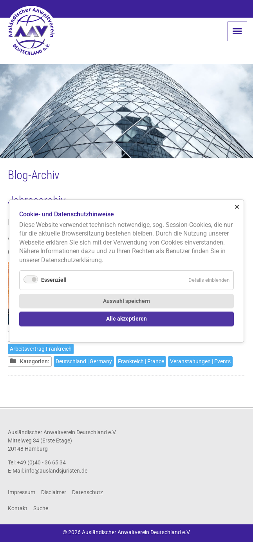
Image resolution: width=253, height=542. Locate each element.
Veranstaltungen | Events (200, 361)
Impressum (21, 492)
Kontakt (17, 508)
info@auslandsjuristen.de (56, 471)
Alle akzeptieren (126, 318)
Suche (40, 508)
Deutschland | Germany (84, 361)
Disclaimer (53, 492)
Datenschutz (87, 492)
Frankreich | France (141, 361)
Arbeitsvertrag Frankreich (41, 349)
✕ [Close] (236, 207)
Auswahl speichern (126, 301)
